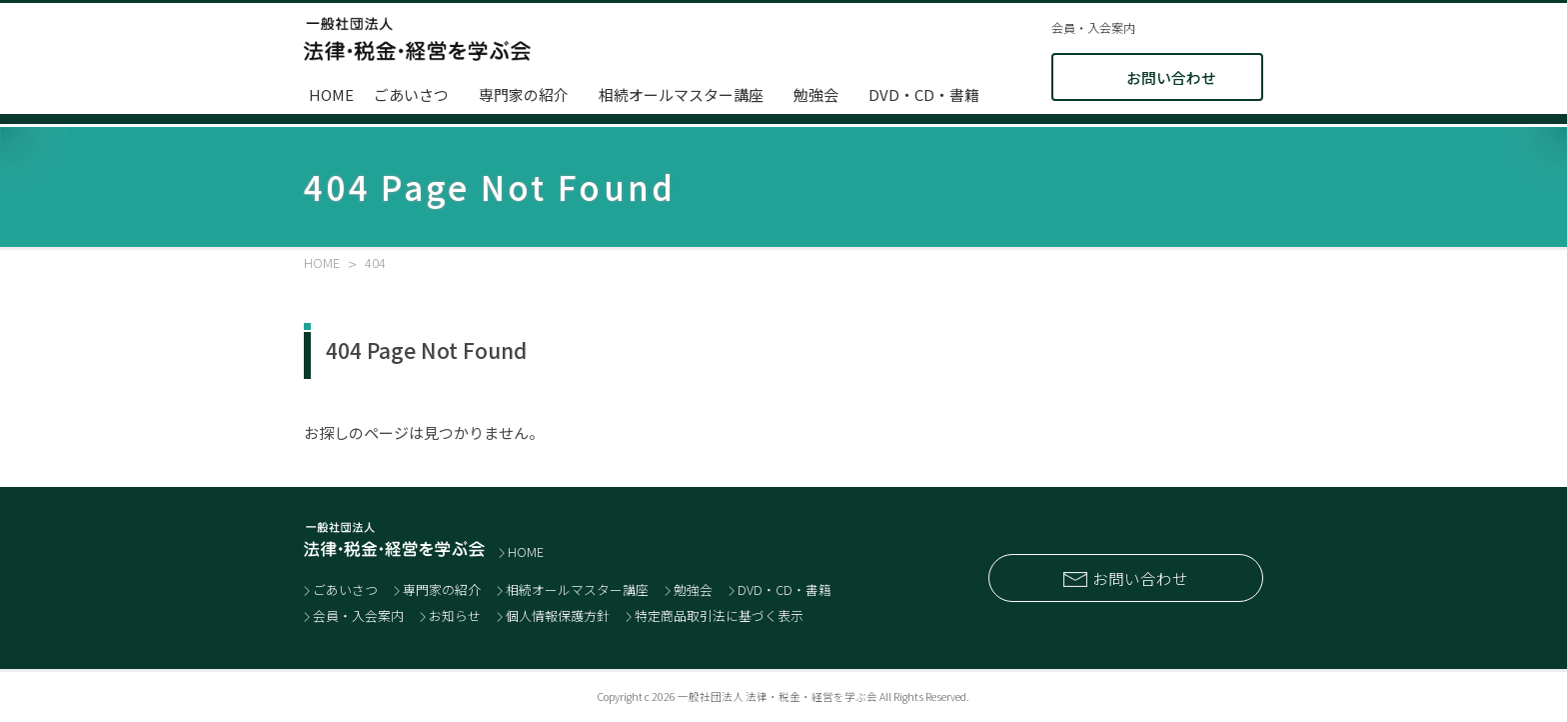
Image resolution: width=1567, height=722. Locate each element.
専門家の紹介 (524, 94)
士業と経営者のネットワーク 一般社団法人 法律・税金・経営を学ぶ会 (417, 39)
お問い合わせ (1171, 77)
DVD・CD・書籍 (923, 94)
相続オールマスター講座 (681, 94)
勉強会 (815, 94)
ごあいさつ (411, 94)
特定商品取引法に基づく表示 (719, 615)
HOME (331, 94)
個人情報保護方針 (558, 615)
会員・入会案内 (1093, 28)
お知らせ (455, 615)
